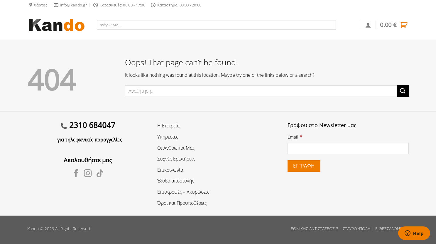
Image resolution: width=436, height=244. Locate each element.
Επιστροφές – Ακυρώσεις (183, 192)
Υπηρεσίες (167, 137)
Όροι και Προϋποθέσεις (182, 203)
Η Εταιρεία (168, 125)
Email (295, 136)
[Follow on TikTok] (100, 174)
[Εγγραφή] (304, 166)
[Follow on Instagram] (88, 174)
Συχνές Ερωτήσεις (176, 159)
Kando (33, 228)
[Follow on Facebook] (76, 174)
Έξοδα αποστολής (175, 181)
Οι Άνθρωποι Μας (176, 148)
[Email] (348, 148)
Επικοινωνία (170, 170)
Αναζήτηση (348, 24)
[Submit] (403, 90)
